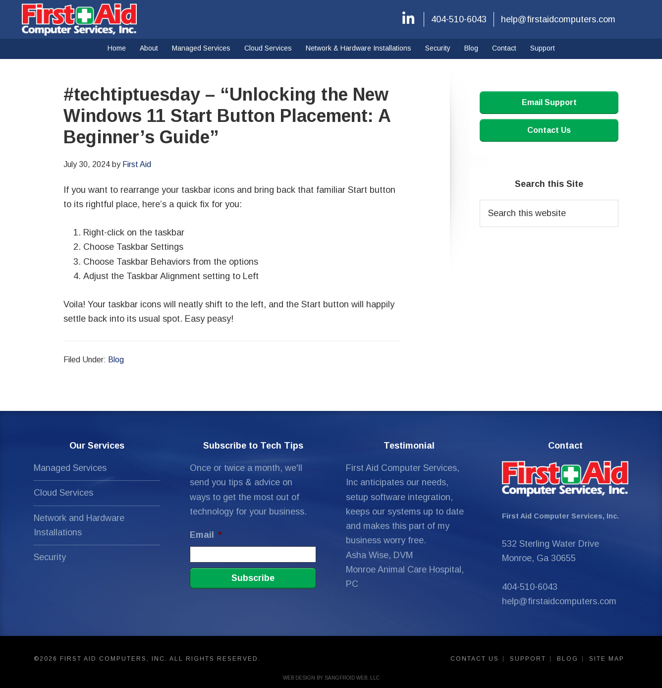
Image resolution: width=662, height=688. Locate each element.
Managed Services (70, 468)
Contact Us (549, 130)
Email (205, 535)
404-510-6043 (459, 19)
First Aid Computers (79, 19)
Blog (116, 359)
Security (50, 557)
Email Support (549, 102)
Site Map (606, 658)
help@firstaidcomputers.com (558, 19)
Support (528, 658)
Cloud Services (63, 493)
